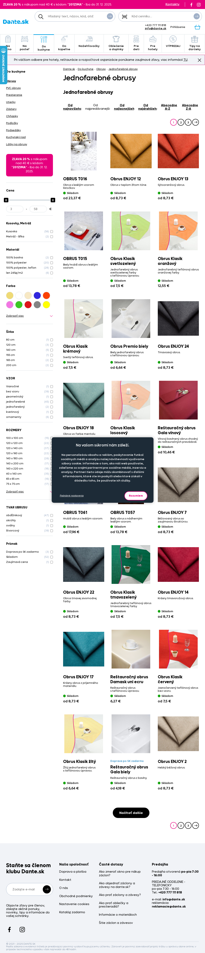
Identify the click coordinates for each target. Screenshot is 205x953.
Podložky (12, 123)
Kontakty (173, 4)
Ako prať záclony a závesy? (120, 895)
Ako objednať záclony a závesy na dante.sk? (117, 885)
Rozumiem (136, 495)
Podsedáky (13, 130)
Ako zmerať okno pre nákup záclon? (120, 873)
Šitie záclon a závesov (116, 923)
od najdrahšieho (147, 107)
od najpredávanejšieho (97, 107)
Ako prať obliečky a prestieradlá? (113, 905)
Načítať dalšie (131, 813)
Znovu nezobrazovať (199, 60)
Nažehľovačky (89, 41)
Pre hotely (153, 43)
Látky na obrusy (16, 144)
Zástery (11, 109)
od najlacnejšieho (124, 107)
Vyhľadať (110, 16)
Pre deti (136, 43)
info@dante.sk (155, 28)
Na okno (7, 43)
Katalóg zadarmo (72, 912)
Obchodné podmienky (76, 896)
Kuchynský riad (16, 137)
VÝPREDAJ (173, 41)
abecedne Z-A (190, 107)
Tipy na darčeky (195, 43)
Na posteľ (24, 43)
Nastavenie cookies (74, 904)
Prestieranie (14, 95)
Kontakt (65, 880)
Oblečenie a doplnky (116, 43)
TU (185, 60)
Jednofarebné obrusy (123, 69)
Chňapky (12, 116)
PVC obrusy (13, 88)
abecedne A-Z (169, 107)
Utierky (10, 102)
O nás (63, 888)
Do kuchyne (44, 44)
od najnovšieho (72, 107)
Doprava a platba (72, 871)
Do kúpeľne (64, 43)
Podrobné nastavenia (72, 495)
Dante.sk (69, 69)
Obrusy (101, 69)
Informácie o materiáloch (118, 914)
